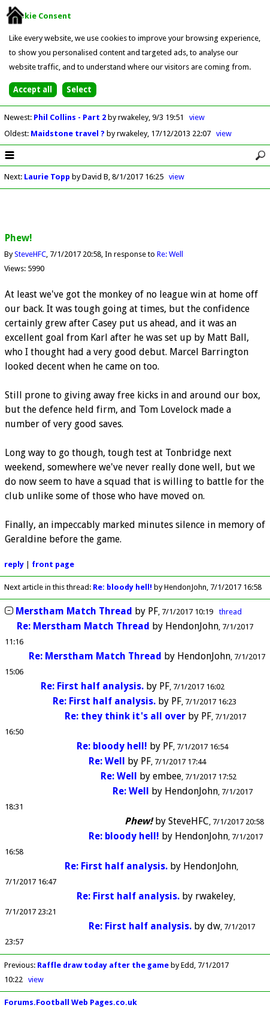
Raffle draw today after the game (103, 965)
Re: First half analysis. (93, 686)
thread (230, 611)
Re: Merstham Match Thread (83, 626)
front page (53, 564)
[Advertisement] (135, 211)
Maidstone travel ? (69, 133)
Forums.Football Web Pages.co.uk (70, 1002)
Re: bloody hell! (122, 587)
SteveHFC (30, 254)
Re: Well (170, 254)
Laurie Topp (47, 176)
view (197, 117)
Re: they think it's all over (125, 716)
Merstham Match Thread (74, 611)
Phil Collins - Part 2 (71, 117)
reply (14, 564)
